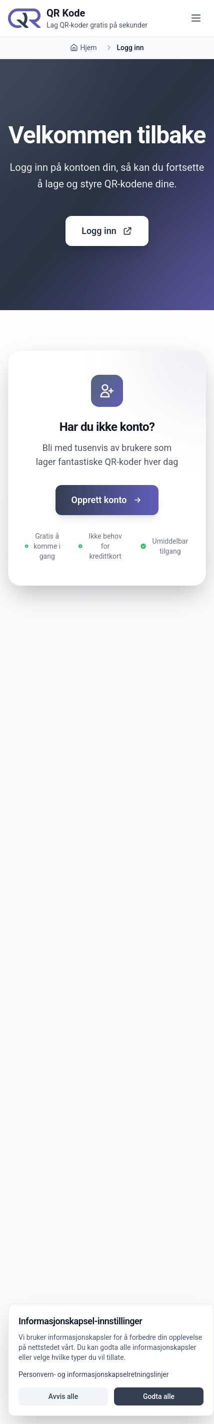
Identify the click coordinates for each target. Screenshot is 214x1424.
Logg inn (107, 230)
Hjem (83, 48)
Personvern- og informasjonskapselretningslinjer (93, 1374)
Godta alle (158, 1396)
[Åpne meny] (196, 18)
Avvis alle (63, 1396)
